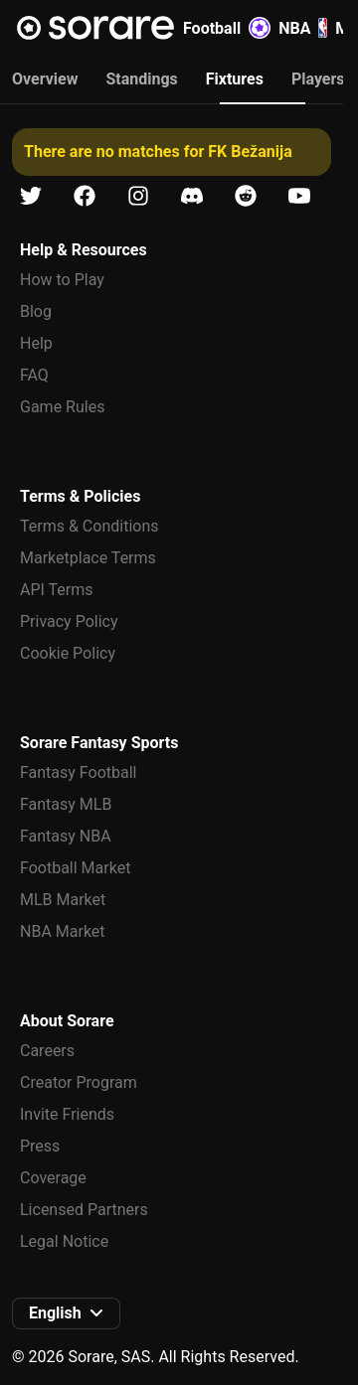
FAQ (34, 375)
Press (40, 1146)
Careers (47, 1050)
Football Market (75, 867)
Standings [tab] (141, 79)
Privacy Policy (69, 621)
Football (226, 28)
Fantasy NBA (65, 836)
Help (36, 343)
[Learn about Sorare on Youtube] (299, 196)
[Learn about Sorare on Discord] (192, 196)
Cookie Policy (67, 653)
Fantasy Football (78, 772)
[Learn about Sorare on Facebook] (84, 196)
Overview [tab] (45, 79)
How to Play (62, 279)
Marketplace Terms (88, 557)
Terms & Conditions (89, 526)
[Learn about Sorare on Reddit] (246, 196)
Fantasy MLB (65, 804)
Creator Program (78, 1082)
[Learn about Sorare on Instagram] (138, 196)
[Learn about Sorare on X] (31, 196)
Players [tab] (318, 79)
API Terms (56, 589)
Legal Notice (64, 1241)
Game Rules (62, 406)
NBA (302, 28)
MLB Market (62, 899)
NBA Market (62, 931)
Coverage (53, 1177)
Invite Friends (67, 1114)
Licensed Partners (84, 1209)
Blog (36, 311)
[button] (66, 1313)
